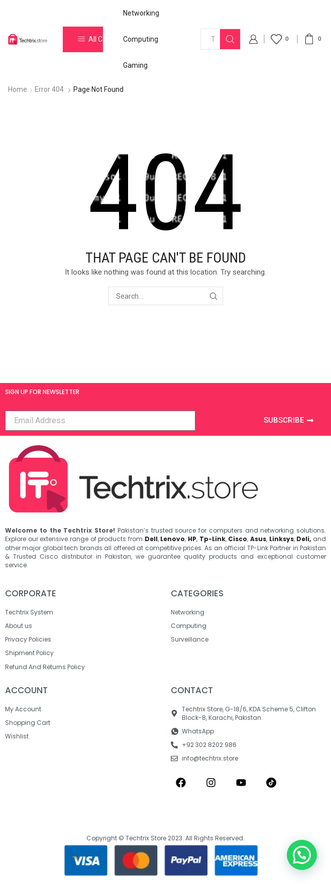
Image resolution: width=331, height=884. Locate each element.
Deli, (303, 539)
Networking (141, 13)
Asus (258, 539)
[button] (302, 855)
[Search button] (230, 39)
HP (192, 539)
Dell (151, 539)
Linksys (281, 539)
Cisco (237, 539)
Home (17, 89)
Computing (140, 39)
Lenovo (172, 539)
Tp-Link (212, 539)
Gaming (135, 65)
